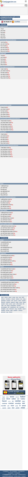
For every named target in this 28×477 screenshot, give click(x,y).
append (13, 302)
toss (17, 297)
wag (16, 308)
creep (13, 297)
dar (13, 401)
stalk (11, 310)
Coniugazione (21, 471)
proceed (3, 312)
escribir (3, 405)
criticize (20, 310)
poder (17, 408)
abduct (17, 299)
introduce (8, 299)
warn (2, 297)
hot (21, 299)
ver (18, 399)
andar (16, 405)
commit (23, 300)
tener (12, 397)
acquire (8, 300)
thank (24, 302)
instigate (3, 308)
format (7, 310)
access (15, 300)
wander (3, 304)
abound (3, 302)
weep (20, 302)
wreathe (20, 308)
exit (12, 300)
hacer (4, 401)
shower (13, 299)
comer (11, 403)
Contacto (23, 476)
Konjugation (11, 473)
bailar (7, 397)
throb (8, 305)
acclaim (19, 305)
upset (10, 297)
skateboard (13, 307)
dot (17, 307)
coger (3, 397)
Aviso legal (14, 474)
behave (3, 299)
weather (15, 310)
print (14, 304)
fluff (23, 297)
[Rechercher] (14, 5)
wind (7, 304)
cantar (18, 401)
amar (24, 406)
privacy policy (17, 476)
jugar (23, 401)
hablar (23, 399)
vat (5, 305)
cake (2, 305)
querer (4, 408)
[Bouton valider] (26, 5)
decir (8, 399)
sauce (24, 308)
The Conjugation (13, 471)
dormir (17, 397)
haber (22, 397)
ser (23, 403)
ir (20, 405)
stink (19, 300)
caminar (4, 403)
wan (7, 308)
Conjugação (17, 473)
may (7, 312)
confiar (17, 22)
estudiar (18, 403)
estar (23, 408)
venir (3, 399)
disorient (11, 308)
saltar (13, 399)
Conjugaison (6, 471)
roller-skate (19, 304)
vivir (12, 406)
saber (9, 408)
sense (10, 304)
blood (10, 312)
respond (8, 302)
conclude (21, 307)
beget (17, 302)
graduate (3, 300)
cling (24, 299)
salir (8, 405)
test (20, 297)
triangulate (13, 305)
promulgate (4, 307)
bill (8, 307)
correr (9, 401)
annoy (6, 297)
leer (13, 408)
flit (23, 304)
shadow (3, 310)
